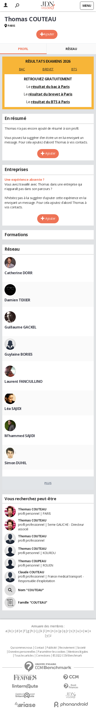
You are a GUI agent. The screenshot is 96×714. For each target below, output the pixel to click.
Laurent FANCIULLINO (24, 381)
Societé (81, 647)
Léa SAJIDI (13, 408)
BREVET (47, 69)
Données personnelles (21, 651)
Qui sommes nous (21, 647)
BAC (22, 69)
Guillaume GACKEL (20, 327)
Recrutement (66, 647)
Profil (23, 49)
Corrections (43, 655)
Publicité (52, 647)
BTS (74, 69)
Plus (47, 483)
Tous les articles (23, 655)
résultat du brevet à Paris (50, 94)
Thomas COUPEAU (32, 561)
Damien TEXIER (17, 300)
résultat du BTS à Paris (50, 101)
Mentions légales (78, 651)
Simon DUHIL (16, 462)
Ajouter (49, 34)
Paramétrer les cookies (51, 651)
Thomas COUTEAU (32, 509)
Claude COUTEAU (31, 572)
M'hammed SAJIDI (20, 435)
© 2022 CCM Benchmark (67, 655)
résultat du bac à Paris (50, 86)
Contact (39, 647)
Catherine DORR (18, 272)
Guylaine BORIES (18, 354)
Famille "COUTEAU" (32, 602)
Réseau (71, 49)
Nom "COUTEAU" (31, 590)
